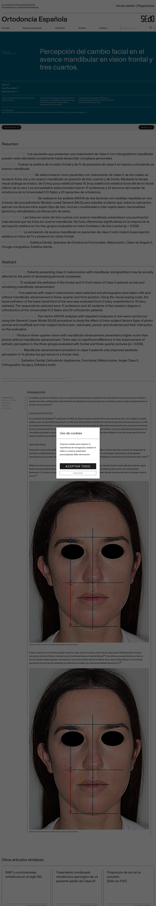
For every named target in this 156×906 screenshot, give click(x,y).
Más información (82, 454)
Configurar (78, 473)
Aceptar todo (78, 466)
